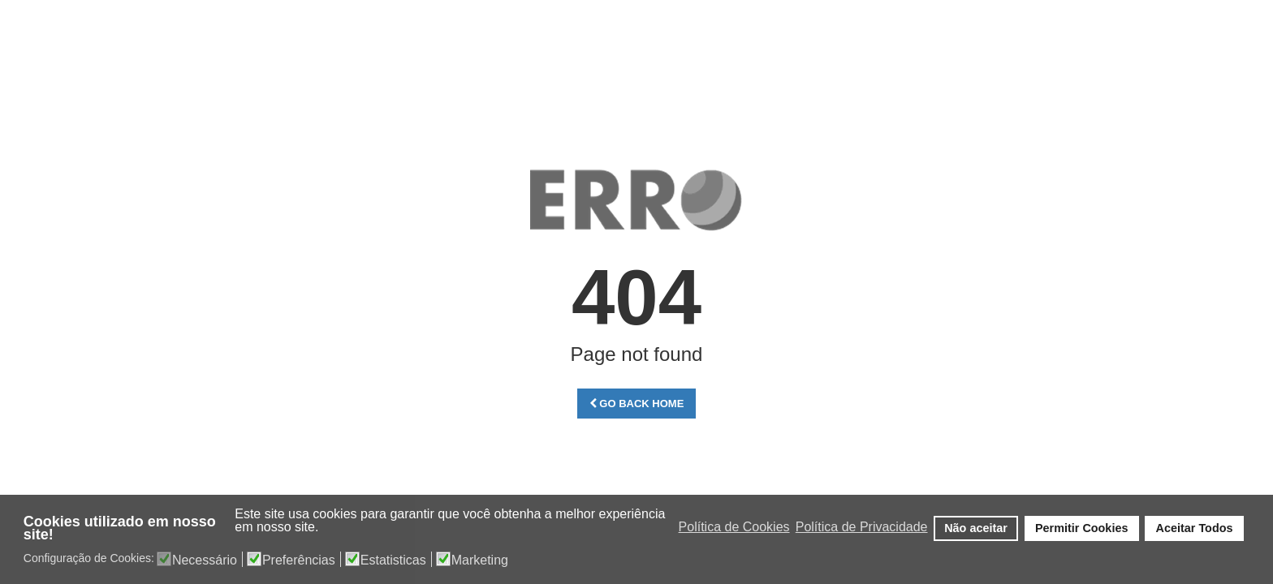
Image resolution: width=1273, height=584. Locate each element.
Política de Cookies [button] (734, 527)
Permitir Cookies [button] (1081, 528)
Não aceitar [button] (976, 528)
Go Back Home (636, 403)
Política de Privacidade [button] (862, 527)
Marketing (479, 560)
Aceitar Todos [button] (1194, 528)
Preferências (298, 560)
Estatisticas (393, 560)
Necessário (204, 560)
